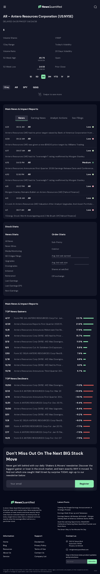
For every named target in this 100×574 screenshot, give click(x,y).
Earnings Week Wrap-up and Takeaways (72, 513)
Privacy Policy (40, 545)
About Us (7, 553)
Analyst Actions (58, 117)
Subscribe (92, 561)
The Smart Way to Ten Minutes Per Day (72, 529)
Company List (40, 556)
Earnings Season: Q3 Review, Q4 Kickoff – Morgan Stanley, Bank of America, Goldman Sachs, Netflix (76, 517)
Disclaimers (39, 542)
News (21, 117)
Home (5, 542)
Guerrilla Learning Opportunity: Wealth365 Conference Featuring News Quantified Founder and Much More (77, 524)
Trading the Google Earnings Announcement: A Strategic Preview (75, 509)
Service (6, 556)
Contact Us (39, 553)
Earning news (38, 117)
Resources (7, 549)
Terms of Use (40, 549)
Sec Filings (77, 117)
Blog (5, 545)
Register (84, 483)
